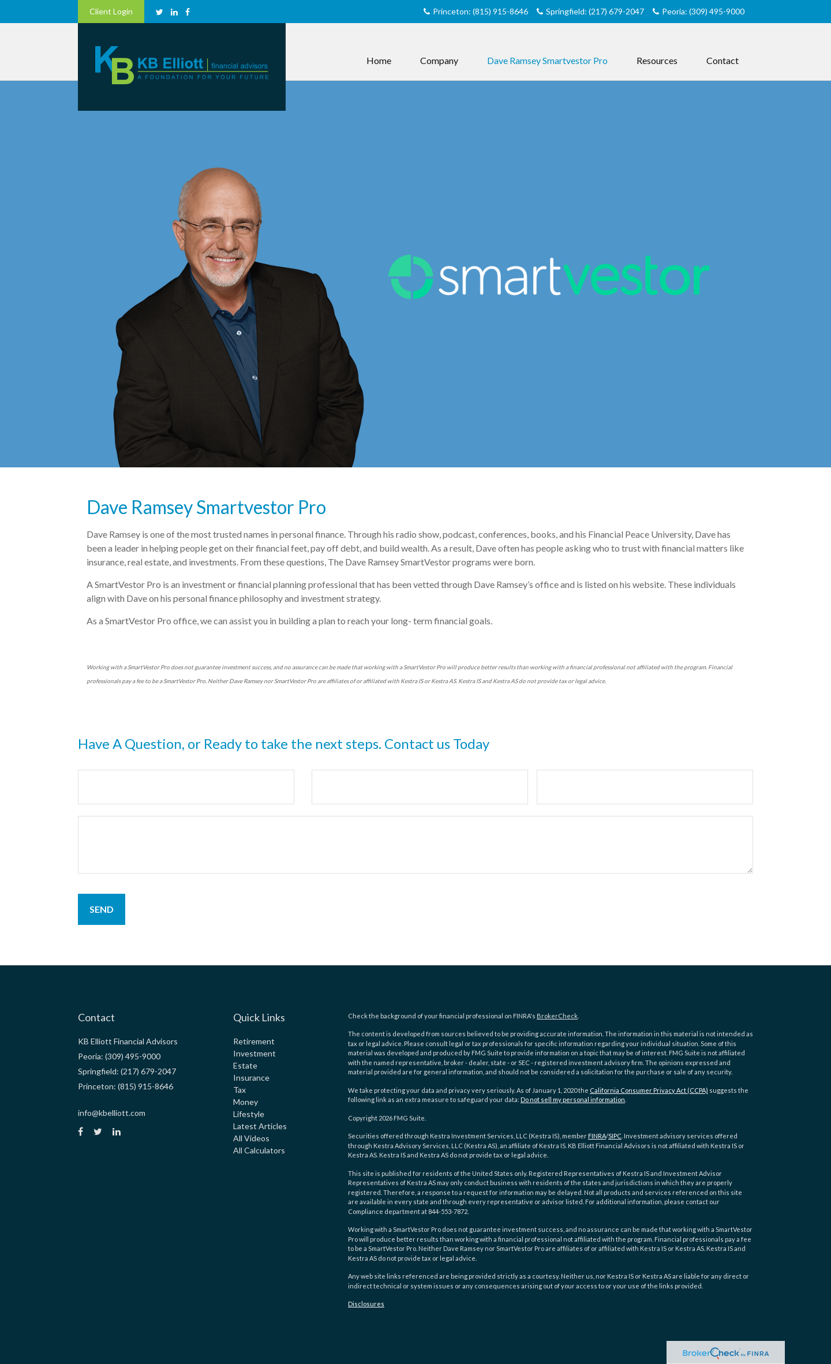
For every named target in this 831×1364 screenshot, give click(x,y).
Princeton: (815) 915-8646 (476, 11)
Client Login (111, 11)
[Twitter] (159, 12)
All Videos (251, 1138)
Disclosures (366, 1303)
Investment (254, 1053)
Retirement (254, 1041)
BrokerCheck (557, 1016)
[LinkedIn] (174, 12)
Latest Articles (260, 1126)
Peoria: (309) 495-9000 (698, 11)
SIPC (615, 1136)
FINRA (597, 1136)
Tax (239, 1090)
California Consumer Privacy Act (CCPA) (649, 1090)
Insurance (251, 1077)
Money (245, 1102)
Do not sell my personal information (573, 1099)
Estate (245, 1065)
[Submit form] (101, 909)
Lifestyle (248, 1114)
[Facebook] (187, 12)
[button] (439, 49)
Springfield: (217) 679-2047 (590, 11)
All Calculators (259, 1150)
